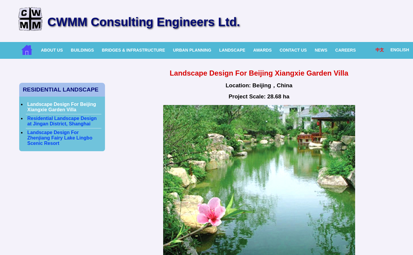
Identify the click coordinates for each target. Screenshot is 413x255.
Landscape (232, 50)
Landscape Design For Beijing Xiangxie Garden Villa (61, 107)
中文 (380, 49)
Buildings (82, 50)
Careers (345, 50)
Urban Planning (192, 50)
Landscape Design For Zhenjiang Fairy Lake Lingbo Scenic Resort (59, 138)
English (400, 49)
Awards (262, 50)
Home (27, 50)
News (321, 50)
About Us (52, 50)
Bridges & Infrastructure (133, 50)
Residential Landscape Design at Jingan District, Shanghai (62, 121)
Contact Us (293, 50)
